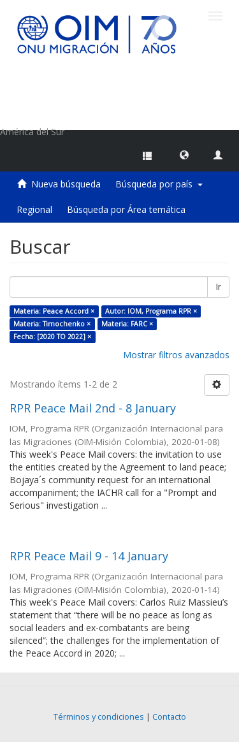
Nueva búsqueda (66, 184)
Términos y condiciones (99, 716)
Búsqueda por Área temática (126, 209)
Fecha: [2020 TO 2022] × (52, 336)
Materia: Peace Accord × (53, 311)
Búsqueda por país (159, 184)
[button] (184, 154)
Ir (218, 286)
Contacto (169, 716)
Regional (34, 209)
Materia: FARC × (127, 323)
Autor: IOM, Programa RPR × (151, 311)
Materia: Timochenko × (52, 323)
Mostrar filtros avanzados (176, 355)
